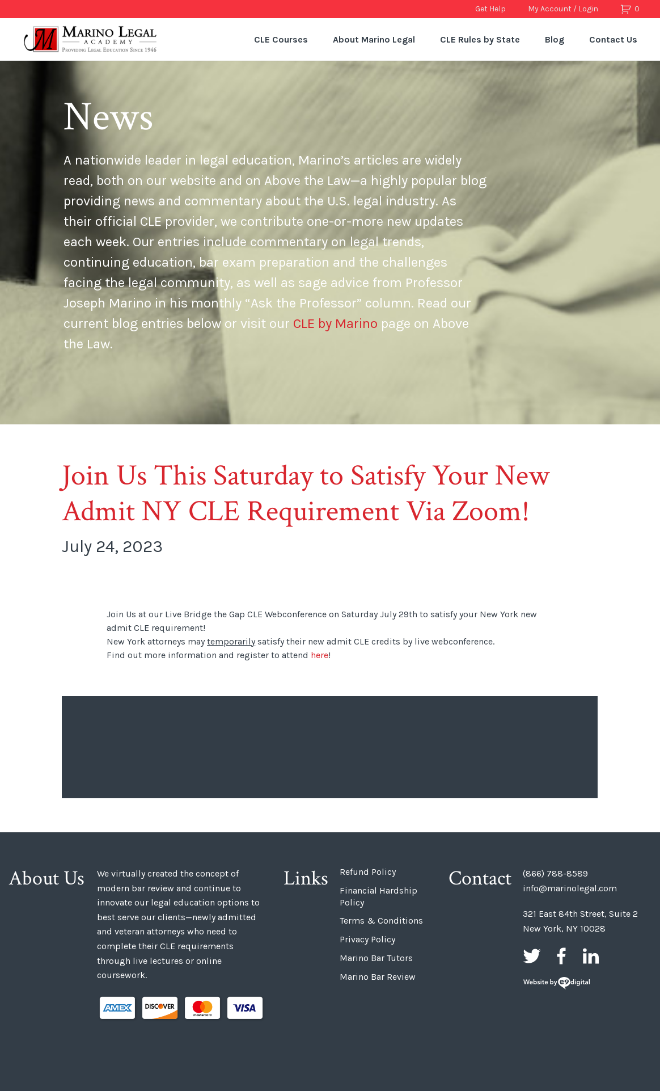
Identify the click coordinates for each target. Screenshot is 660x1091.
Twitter (532, 956)
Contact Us (613, 39)
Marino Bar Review (378, 976)
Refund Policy (368, 871)
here (319, 655)
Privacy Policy (367, 939)
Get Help (490, 9)
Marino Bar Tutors (376, 958)
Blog (554, 39)
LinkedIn (591, 956)
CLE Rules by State (480, 39)
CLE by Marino (335, 323)
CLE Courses (281, 39)
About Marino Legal (374, 39)
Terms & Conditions (381, 920)
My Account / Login (563, 9)
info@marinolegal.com (570, 888)
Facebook (561, 956)
